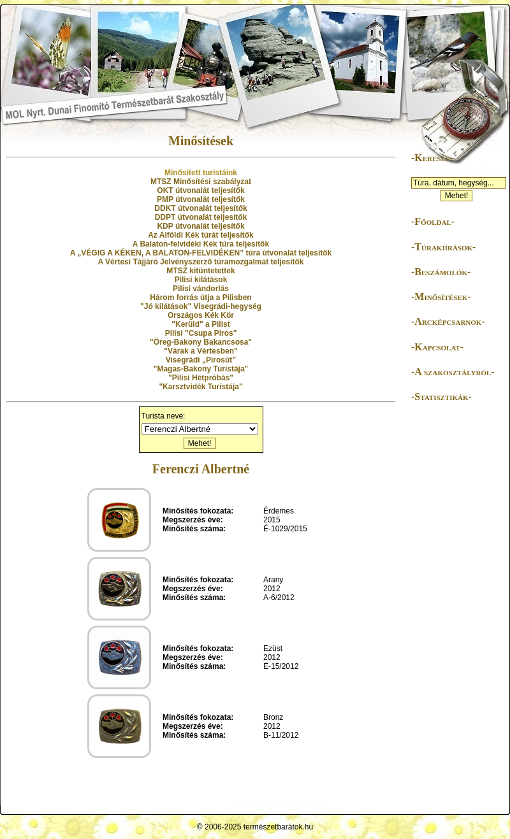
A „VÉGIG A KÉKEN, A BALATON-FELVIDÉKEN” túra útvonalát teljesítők (201, 252)
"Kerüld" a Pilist (200, 324)
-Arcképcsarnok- (448, 321)
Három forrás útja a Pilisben (200, 297)
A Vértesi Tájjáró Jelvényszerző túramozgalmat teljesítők (200, 261)
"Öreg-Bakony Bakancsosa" (201, 342)
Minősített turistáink (200, 172)
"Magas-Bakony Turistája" (201, 368)
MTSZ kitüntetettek (200, 270)
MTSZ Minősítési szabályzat (200, 181)
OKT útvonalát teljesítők (200, 190)
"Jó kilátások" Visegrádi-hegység (200, 306)
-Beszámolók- (440, 271)
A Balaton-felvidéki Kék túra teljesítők (201, 244)
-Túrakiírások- (443, 246)
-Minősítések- (441, 296)
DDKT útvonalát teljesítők (200, 208)
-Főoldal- (433, 221)
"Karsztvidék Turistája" (200, 386)
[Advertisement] (449, 608)
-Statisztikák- (441, 396)
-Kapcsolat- (437, 346)
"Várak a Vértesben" (200, 351)
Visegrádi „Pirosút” (201, 359)
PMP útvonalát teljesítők (201, 199)
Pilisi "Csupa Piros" (201, 333)
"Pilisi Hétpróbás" (200, 377)
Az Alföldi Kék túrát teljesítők (201, 235)
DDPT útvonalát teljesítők (201, 217)
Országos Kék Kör (201, 315)
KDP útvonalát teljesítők (200, 226)
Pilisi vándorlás (201, 288)
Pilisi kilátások (201, 279)
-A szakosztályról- (453, 371)
